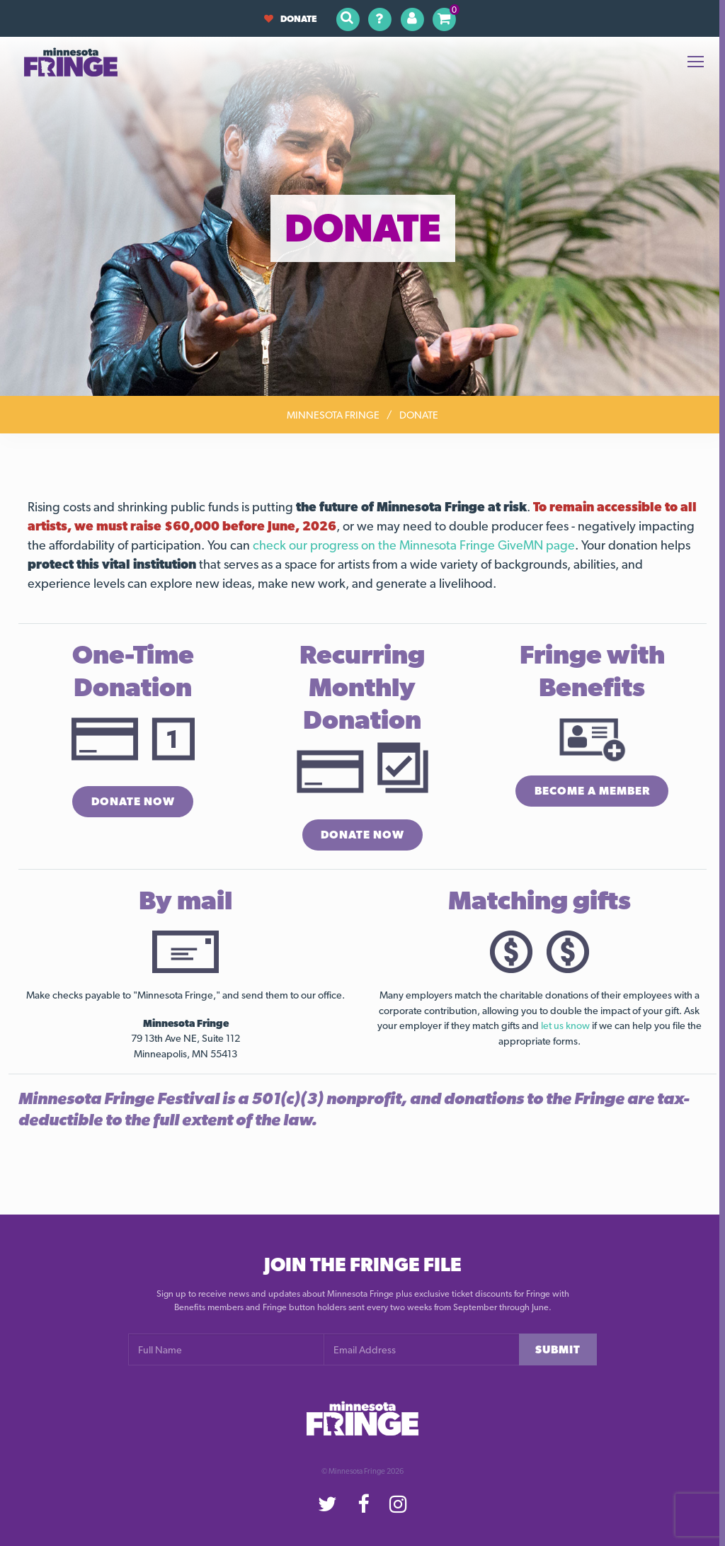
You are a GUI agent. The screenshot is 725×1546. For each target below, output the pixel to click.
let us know (565, 1026)
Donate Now (133, 802)
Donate (290, 18)
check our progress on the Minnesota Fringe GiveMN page (414, 545)
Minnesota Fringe (333, 415)
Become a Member (592, 791)
